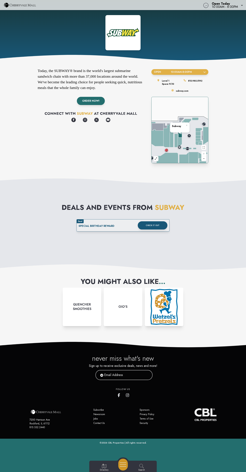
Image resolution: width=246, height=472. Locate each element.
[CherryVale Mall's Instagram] (127, 394)
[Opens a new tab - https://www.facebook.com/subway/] (73, 119)
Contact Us (99, 423)
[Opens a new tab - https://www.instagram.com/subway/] (85, 119)
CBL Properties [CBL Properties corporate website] (116, 442)
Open (180, 72)
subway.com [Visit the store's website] (182, 90)
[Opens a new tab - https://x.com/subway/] (96, 119)
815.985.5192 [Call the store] (195, 80)
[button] (226, 5)
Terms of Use (146, 418)
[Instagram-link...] (82, 307)
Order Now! (90, 101)
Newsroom (99, 414)
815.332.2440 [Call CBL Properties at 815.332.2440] (37, 427)
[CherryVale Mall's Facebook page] (119, 394)
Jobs (95, 418)
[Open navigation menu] (123, 464)
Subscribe (98, 410)
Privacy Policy (147, 414)
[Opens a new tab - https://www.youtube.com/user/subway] (108, 119)
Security (144, 423)
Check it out (152, 225)
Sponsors (145, 410)
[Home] (93, 5)
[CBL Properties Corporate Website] (195, 414)
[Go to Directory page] (104, 467)
